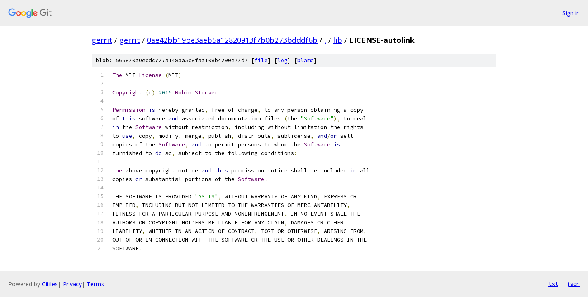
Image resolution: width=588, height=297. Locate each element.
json (573, 284)
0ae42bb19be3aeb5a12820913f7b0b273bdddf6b (232, 40)
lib (337, 40)
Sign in (571, 13)
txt (553, 284)
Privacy (72, 284)
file (261, 60)
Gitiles (50, 284)
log (282, 60)
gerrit (102, 40)
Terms (95, 284)
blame (305, 60)
